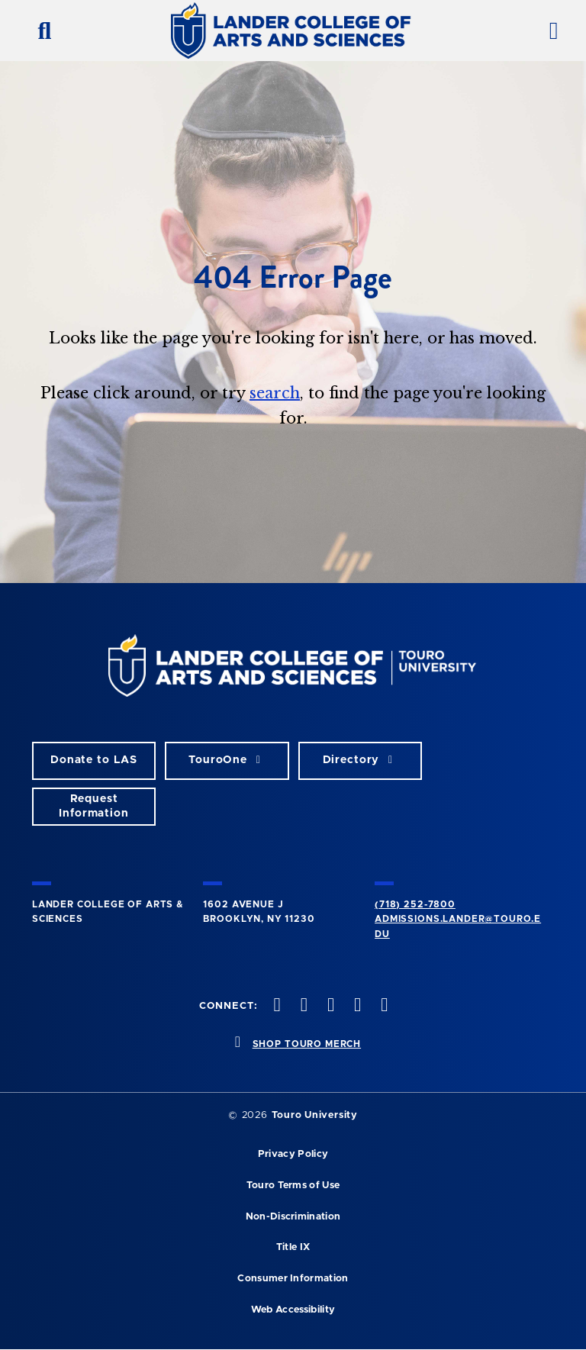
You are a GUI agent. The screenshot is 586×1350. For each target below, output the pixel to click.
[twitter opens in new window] (302, 1006)
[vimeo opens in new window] (356, 1006)
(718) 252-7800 (415, 904)
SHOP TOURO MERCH (307, 1044)
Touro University (315, 1115)
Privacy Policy (293, 1154)
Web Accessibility (293, 1310)
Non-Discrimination (293, 1217)
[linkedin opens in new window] (383, 1006)
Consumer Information (292, 1279)
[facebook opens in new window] (275, 1006)
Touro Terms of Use (293, 1186)
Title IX (293, 1247)
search (275, 393)
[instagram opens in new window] (329, 1006)
